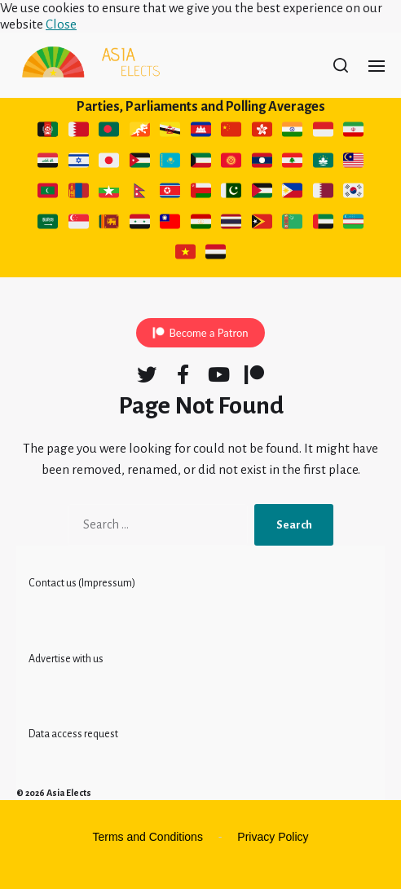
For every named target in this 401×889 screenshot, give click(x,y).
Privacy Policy (272, 836)
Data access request (73, 734)
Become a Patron (208, 332)
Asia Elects (68, 793)
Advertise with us (66, 659)
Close (61, 24)
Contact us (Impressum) (82, 583)
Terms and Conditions (148, 836)
